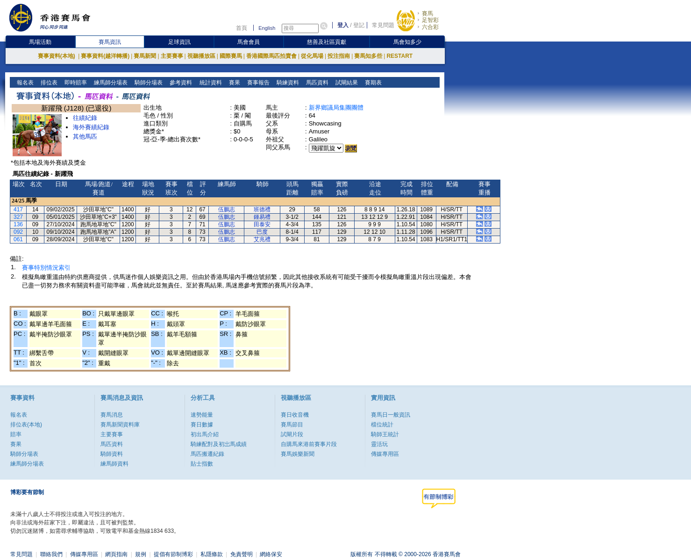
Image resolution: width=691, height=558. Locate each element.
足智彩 (430, 20)
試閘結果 (345, 82)
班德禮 (262, 209)
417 (18, 209)
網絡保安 (271, 554)
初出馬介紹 (205, 434)
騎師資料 (111, 454)
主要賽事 (172, 56)
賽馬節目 (292, 424)
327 (18, 217)
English (266, 28)
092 (18, 232)
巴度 (262, 232)
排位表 (48, 82)
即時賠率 (75, 82)
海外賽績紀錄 (91, 127)
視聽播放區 (201, 56)
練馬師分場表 (110, 82)
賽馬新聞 (145, 56)
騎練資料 (287, 82)
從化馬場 (312, 56)
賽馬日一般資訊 (390, 415)
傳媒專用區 (385, 454)
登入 (343, 25)
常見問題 (383, 25)
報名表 (24, 82)
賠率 (15, 434)
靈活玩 (379, 444)
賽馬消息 (111, 415)
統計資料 (209, 82)
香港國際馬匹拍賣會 (271, 56)
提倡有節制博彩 (173, 554)
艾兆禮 (262, 239)
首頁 (241, 28)
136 (18, 224)
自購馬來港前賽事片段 (309, 444)
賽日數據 (202, 424)
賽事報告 (257, 82)
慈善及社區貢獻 (326, 42)
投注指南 (339, 56)
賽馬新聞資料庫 (120, 424)
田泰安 (262, 224)
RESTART (399, 56)
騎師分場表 (148, 82)
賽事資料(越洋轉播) (105, 56)
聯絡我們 (51, 554)
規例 (140, 554)
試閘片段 (292, 434)
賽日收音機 (295, 415)
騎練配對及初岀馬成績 (219, 444)
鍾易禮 (262, 217)
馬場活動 (40, 42)
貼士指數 (202, 463)
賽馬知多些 (368, 56)
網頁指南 (116, 554)
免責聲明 (241, 554)
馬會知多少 (407, 42)
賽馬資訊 (110, 42)
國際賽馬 (231, 56)
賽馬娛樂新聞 (297, 454)
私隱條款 (211, 554)
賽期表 (372, 82)
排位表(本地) (26, 424)
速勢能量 (202, 415)
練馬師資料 (114, 463)
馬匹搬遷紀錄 (207, 454)
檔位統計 (382, 424)
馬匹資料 (316, 82)
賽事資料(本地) (57, 56)
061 (18, 239)
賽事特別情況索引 (46, 267)
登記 (358, 25)
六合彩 (430, 27)
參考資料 (180, 82)
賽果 (233, 82)
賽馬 (427, 13)
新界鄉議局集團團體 (336, 107)
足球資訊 (179, 42)
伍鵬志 (226, 209)
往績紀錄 (85, 117)
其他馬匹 (85, 136)
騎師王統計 (385, 434)
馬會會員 (248, 42)
